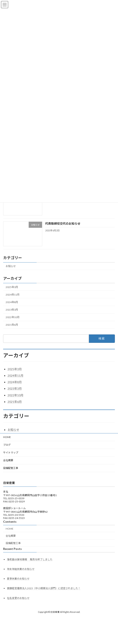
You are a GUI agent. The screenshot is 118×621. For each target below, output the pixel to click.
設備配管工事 (10, 468)
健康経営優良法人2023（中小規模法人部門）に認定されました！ (44, 588)
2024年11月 (12, 294)
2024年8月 (12, 302)
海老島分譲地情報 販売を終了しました (30, 559)
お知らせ (11, 266)
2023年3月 (12, 309)
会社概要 (8, 460)
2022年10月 (12, 317)
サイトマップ (10, 452)
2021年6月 (12, 325)
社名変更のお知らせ (18, 598)
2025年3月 (12, 287)
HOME (7, 437)
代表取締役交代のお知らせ (62, 223)
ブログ (7, 444)
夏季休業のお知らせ (18, 578)
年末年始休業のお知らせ (21, 569)
